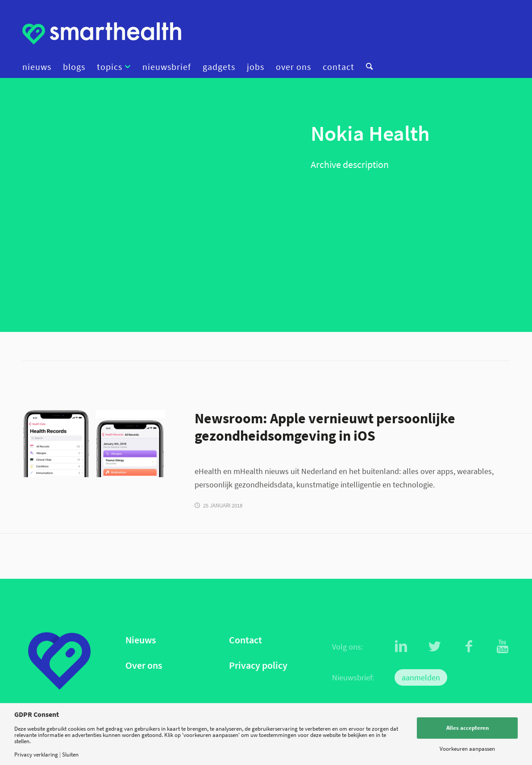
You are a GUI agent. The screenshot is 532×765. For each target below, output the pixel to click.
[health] (93, 443)
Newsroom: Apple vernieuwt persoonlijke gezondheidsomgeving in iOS (325, 427)
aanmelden (421, 677)
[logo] (101, 33)
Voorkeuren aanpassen (467, 749)
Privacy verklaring (36, 754)
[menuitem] (39, 67)
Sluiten (70, 754)
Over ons (143, 665)
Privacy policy (258, 665)
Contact (245, 640)
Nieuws (140, 640)
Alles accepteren (467, 728)
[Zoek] (366, 67)
